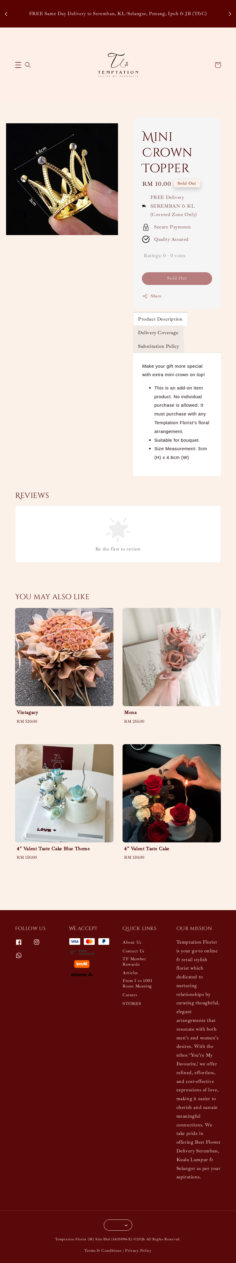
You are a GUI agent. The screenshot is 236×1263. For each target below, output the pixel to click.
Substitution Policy (158, 346)
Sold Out (177, 278)
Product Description (160, 319)
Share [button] (152, 296)
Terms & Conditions (103, 1250)
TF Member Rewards (134, 961)
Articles (130, 972)
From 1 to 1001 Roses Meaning (137, 983)
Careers (130, 994)
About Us (132, 942)
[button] (18, 65)
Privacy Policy (138, 1250)
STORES (132, 1003)
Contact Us (133, 951)
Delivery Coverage (158, 333)
